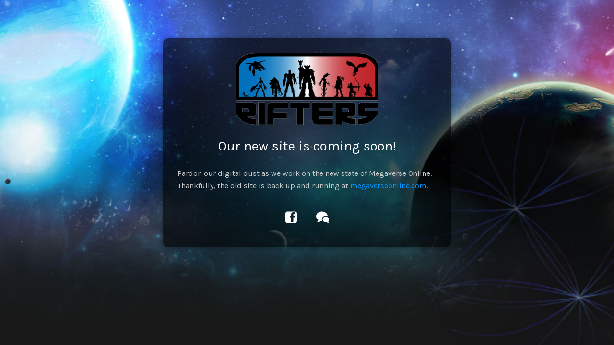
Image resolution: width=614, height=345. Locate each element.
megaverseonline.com (388, 185)
